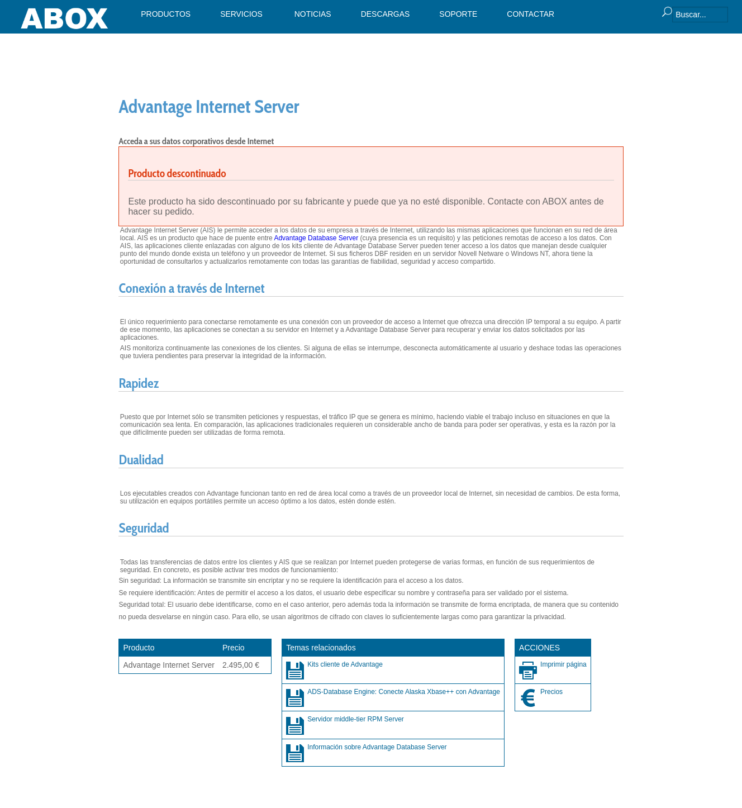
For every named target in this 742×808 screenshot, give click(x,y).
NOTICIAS (312, 13)
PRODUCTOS (166, 13)
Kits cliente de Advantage (345, 664)
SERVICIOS (241, 13)
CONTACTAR (530, 13)
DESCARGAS (385, 13)
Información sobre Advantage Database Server (376, 747)
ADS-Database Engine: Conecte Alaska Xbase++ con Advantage (403, 692)
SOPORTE (458, 13)
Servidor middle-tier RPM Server (355, 719)
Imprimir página (563, 664)
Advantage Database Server (316, 238)
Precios (551, 692)
